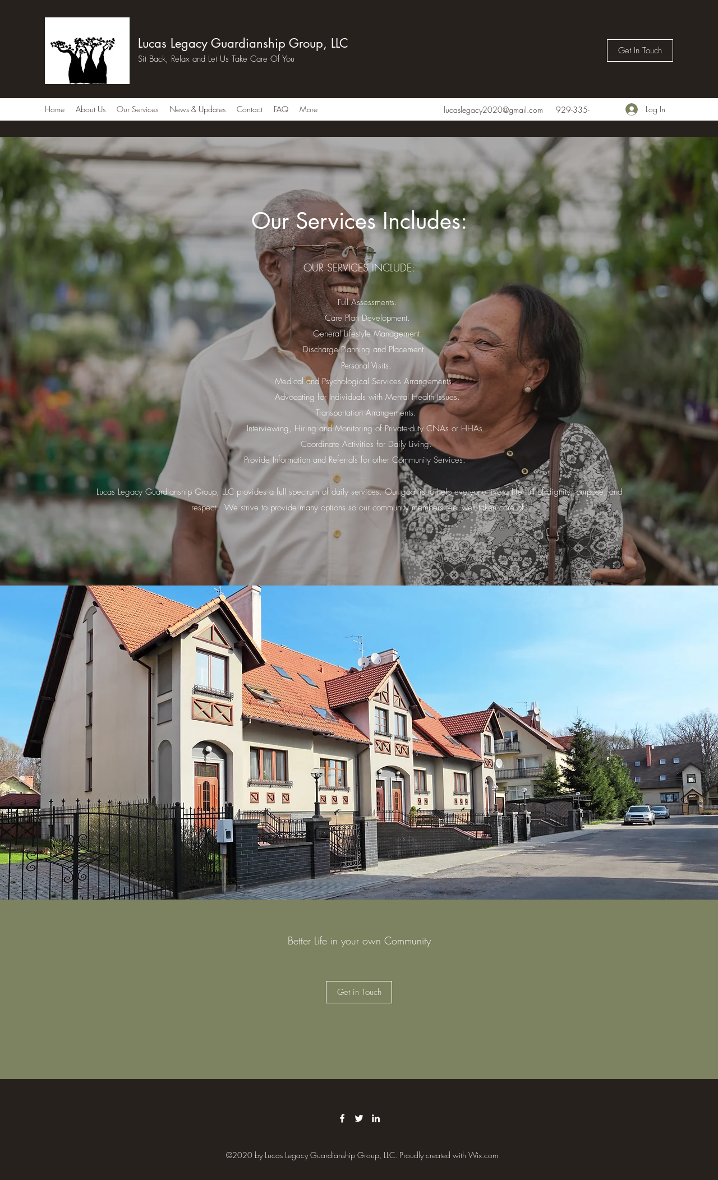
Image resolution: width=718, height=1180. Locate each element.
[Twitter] (359, 1118)
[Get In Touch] (640, 50)
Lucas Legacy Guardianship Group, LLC (243, 43)
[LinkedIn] (375, 1118)
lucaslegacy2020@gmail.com (493, 109)
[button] (359, 992)
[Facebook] (342, 1118)
